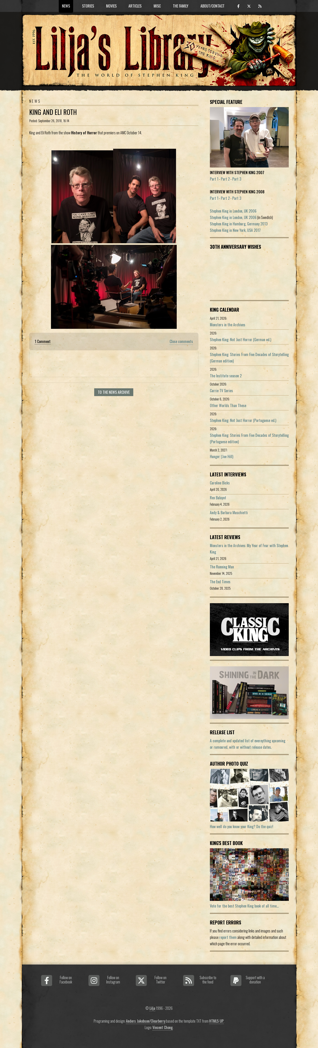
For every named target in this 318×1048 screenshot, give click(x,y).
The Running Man (222, 567)
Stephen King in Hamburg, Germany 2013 (238, 224)
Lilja (152, 1008)
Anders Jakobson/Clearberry (145, 1021)
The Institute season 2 (226, 375)
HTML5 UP (216, 1021)
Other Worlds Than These (228, 405)
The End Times (220, 581)
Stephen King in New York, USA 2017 (235, 230)
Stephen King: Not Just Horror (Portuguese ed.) (243, 420)
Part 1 (214, 179)
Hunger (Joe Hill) (221, 456)
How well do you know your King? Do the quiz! (241, 826)
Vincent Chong (162, 1027)
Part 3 (236, 179)
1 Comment (43, 341)
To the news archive (114, 392)
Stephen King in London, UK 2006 (233, 211)
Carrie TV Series (221, 390)
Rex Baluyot (218, 497)
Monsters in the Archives (227, 324)
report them (228, 937)
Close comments (181, 341)
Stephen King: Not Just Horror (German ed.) (240, 339)
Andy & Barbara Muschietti (229, 512)
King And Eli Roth (53, 112)
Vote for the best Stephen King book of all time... (244, 906)
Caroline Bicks (220, 483)
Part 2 (225, 179)
